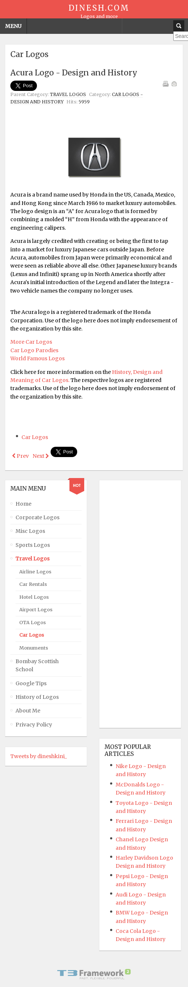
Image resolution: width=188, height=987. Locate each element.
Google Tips (31, 682)
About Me (28, 710)
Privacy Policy (34, 724)
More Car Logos (31, 342)
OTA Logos (32, 622)
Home (23, 503)
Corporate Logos (37, 516)
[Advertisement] (96, 125)
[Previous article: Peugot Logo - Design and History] (20, 456)
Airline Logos (35, 571)
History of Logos (37, 696)
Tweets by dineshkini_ (38, 756)
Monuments (33, 647)
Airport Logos (35, 609)
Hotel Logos (34, 596)
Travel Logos (68, 94)
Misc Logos (30, 530)
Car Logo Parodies (34, 350)
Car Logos (34, 437)
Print (165, 83)
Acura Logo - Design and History (73, 73)
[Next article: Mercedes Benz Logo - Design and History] (41, 456)
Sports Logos (33, 544)
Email (174, 83)
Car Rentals (33, 584)
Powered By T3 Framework (94, 973)
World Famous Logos (37, 358)
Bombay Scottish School (37, 664)
